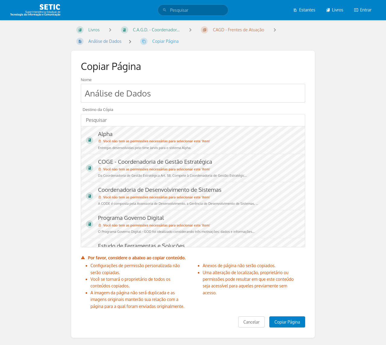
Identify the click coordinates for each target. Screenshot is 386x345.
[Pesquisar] (165, 10)
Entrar (363, 9)
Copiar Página (287, 321)
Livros (334, 9)
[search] (193, 10)
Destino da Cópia (98, 109)
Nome (86, 79)
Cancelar (251, 321)
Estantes (304, 9)
